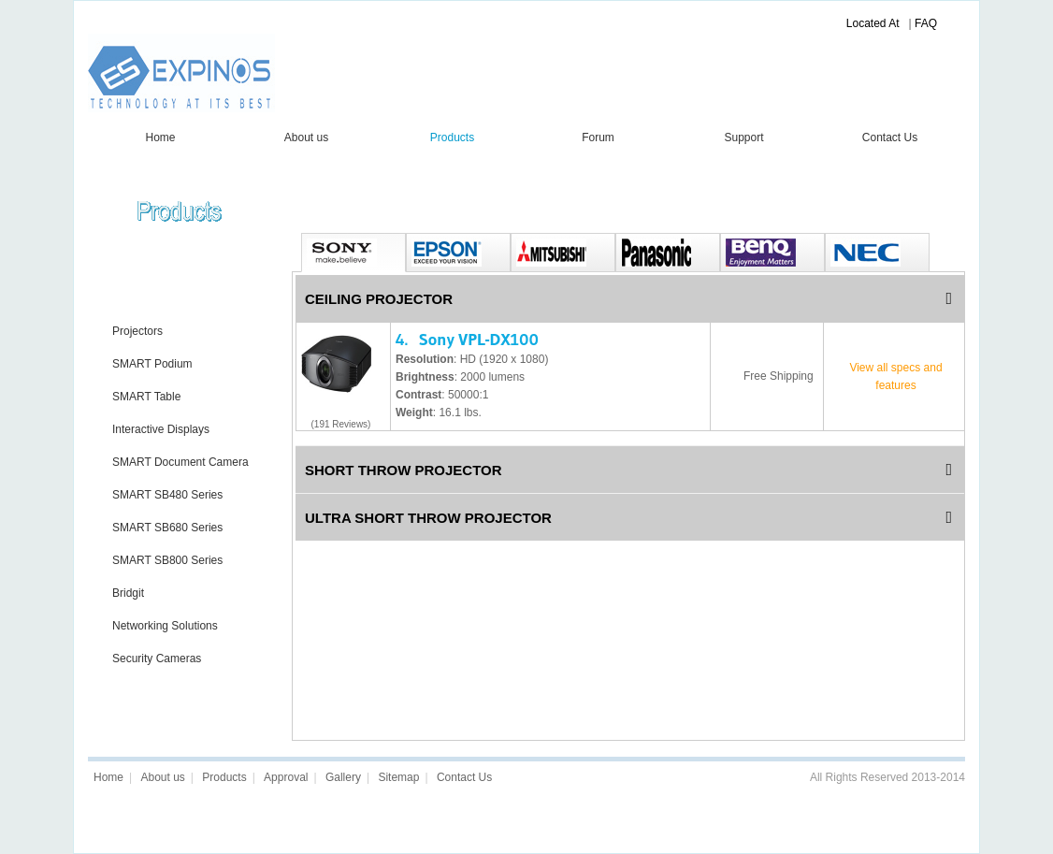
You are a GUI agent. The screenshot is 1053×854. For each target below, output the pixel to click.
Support (743, 137)
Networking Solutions (165, 625)
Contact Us (889, 137)
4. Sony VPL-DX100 (467, 339)
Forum (598, 137)
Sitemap (398, 777)
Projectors (137, 331)
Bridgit (128, 593)
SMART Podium (152, 363)
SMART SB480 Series (167, 494)
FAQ (926, 23)
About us (306, 137)
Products (452, 137)
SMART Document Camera (180, 462)
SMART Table (146, 396)
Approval (286, 777)
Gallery (343, 777)
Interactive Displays (160, 429)
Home (160, 137)
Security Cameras (156, 658)
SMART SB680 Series (167, 527)
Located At (873, 23)
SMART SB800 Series (167, 560)
